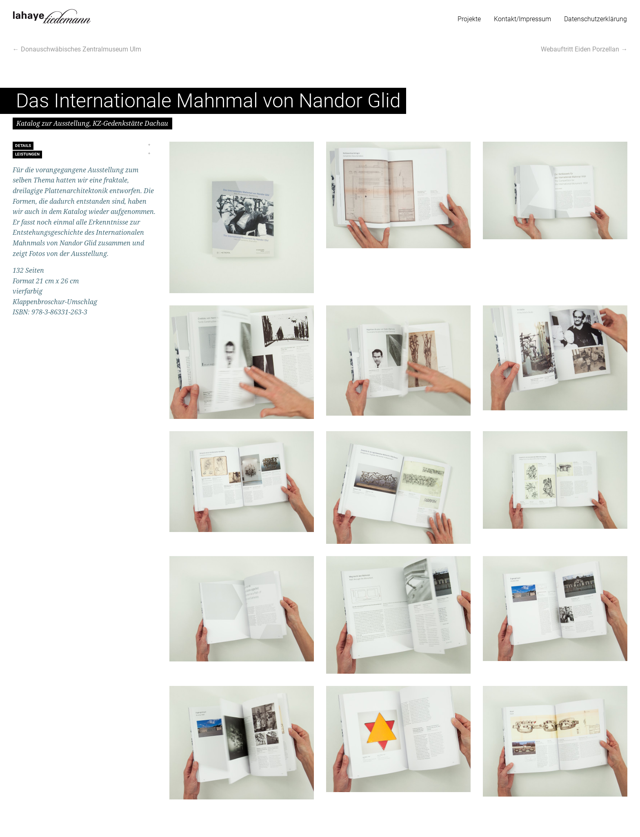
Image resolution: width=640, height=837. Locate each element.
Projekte (469, 19)
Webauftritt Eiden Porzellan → (584, 49)
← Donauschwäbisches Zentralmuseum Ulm (77, 49)
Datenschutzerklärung (595, 19)
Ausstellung (106, 169)
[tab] (85, 145)
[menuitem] (469, 17)
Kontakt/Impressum (522, 19)
